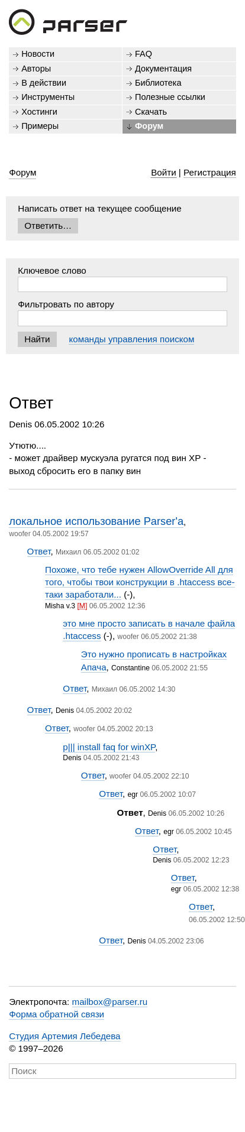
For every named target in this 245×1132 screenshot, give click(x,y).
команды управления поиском (131, 339)
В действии (43, 82)
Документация (163, 68)
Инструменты (48, 97)
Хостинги (39, 111)
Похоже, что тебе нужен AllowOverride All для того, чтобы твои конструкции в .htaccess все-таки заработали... (140, 582)
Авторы (36, 68)
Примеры (40, 126)
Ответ (39, 551)
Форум (149, 126)
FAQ (143, 54)
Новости (37, 54)
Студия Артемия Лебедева (64, 1036)
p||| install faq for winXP (109, 747)
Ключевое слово (52, 270)
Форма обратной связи (56, 1014)
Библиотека (158, 82)
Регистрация (209, 172)
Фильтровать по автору (66, 304)
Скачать (151, 111)
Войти (163, 172)
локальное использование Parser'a (96, 521)
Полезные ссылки (170, 97)
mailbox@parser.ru (110, 1002)
